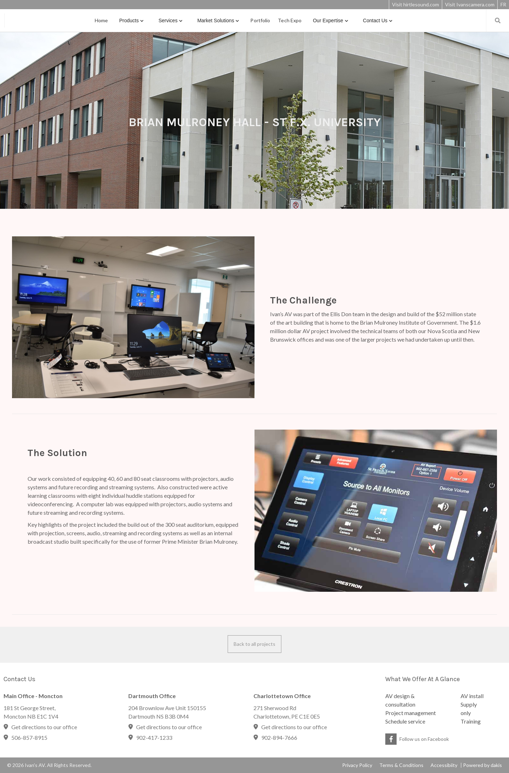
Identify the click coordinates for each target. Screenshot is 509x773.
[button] (131, 20)
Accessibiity (444, 765)
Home (101, 20)
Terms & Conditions (401, 765)
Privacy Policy (357, 765)
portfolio (260, 20)
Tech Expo (290, 20)
